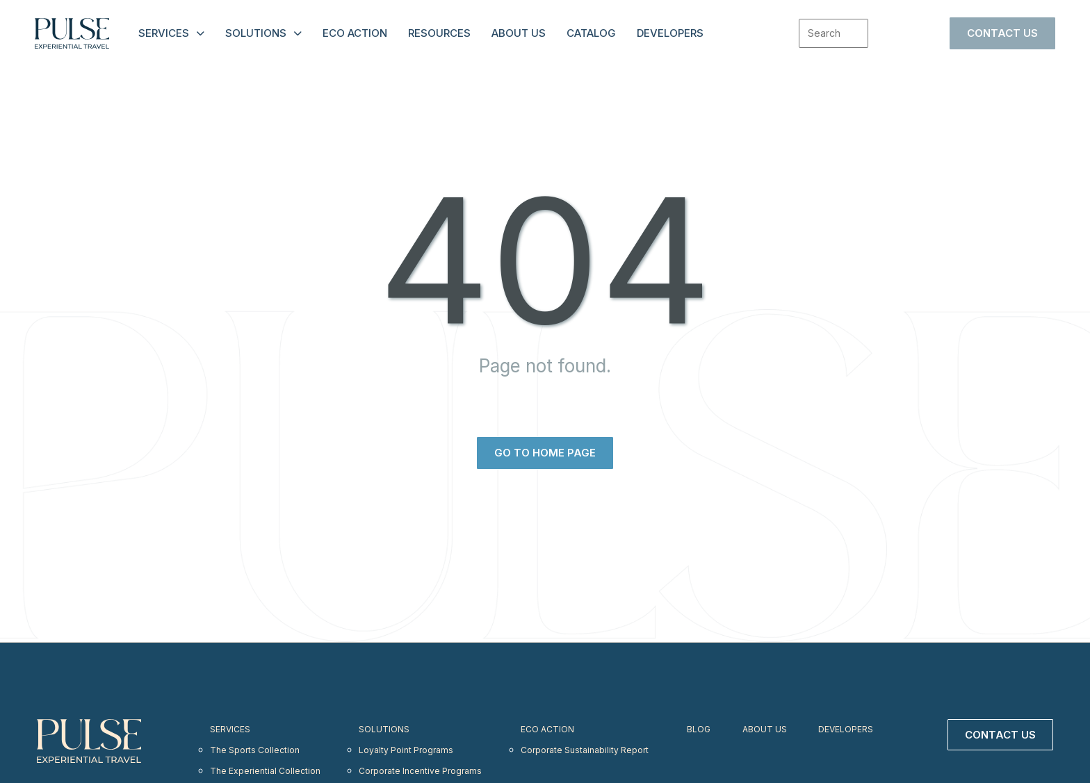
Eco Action (355, 33)
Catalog (591, 33)
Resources (439, 33)
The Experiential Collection (265, 760)
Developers (670, 33)
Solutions (255, 33)
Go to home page (545, 452)
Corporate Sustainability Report (586, 744)
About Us (518, 33)
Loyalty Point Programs (406, 744)
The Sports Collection (255, 744)
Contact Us (1002, 33)
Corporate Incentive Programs (421, 760)
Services (163, 33)
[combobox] (833, 33)
